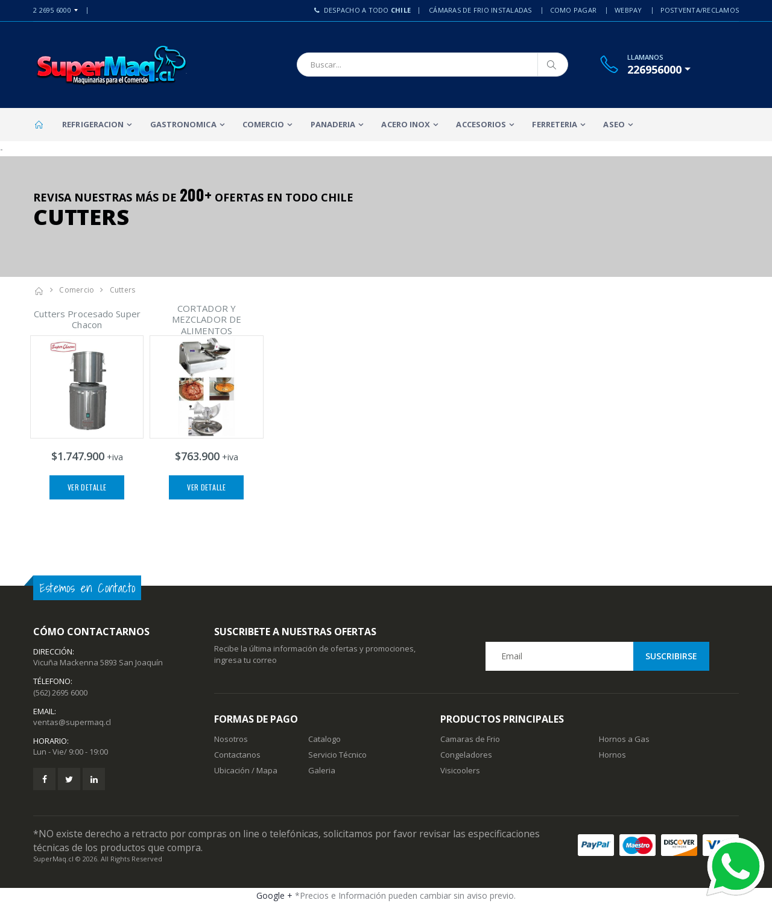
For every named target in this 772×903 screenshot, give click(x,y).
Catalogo (324, 738)
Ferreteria (554, 124)
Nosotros (231, 738)
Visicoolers (460, 770)
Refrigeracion (93, 124)
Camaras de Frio (470, 738)
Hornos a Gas (624, 738)
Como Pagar (573, 9)
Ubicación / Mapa (245, 770)
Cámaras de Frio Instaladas (480, 9)
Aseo (613, 124)
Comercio (263, 124)
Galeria (321, 770)
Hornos (612, 754)
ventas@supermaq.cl (72, 722)
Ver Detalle (87, 487)
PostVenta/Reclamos (699, 9)
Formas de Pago (256, 719)
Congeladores (466, 754)
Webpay (628, 9)
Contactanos (237, 754)
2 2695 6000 (52, 9)
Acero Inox (405, 124)
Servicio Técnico (337, 754)
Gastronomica (183, 124)
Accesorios (481, 124)
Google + (274, 895)
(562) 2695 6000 (60, 692)
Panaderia (333, 124)
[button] (659, 69)
